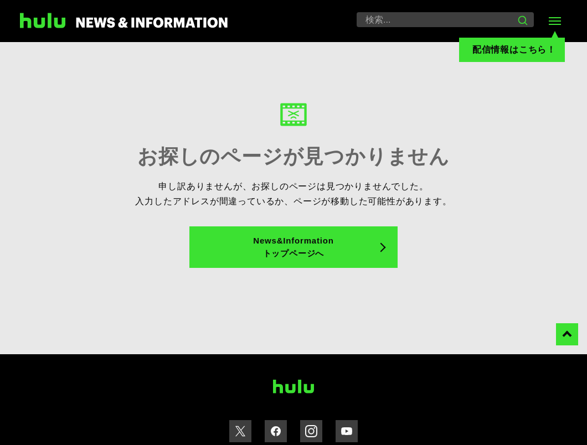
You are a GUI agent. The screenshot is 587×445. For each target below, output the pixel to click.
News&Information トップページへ (293, 247)
